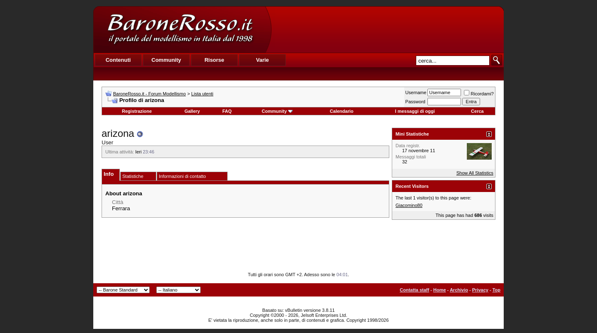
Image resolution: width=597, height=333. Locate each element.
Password (415, 101)
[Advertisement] (387, 29)
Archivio (459, 289)
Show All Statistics (474, 172)
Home (439, 289)
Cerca (477, 111)
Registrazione (137, 111)
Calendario (342, 111)
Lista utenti (202, 93)
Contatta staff (414, 289)
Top (496, 289)
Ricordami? (479, 93)
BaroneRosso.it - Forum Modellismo (149, 93)
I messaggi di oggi (415, 111)
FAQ (227, 111)
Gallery (192, 111)
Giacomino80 (409, 205)
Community (277, 111)
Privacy (480, 289)
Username (416, 92)
